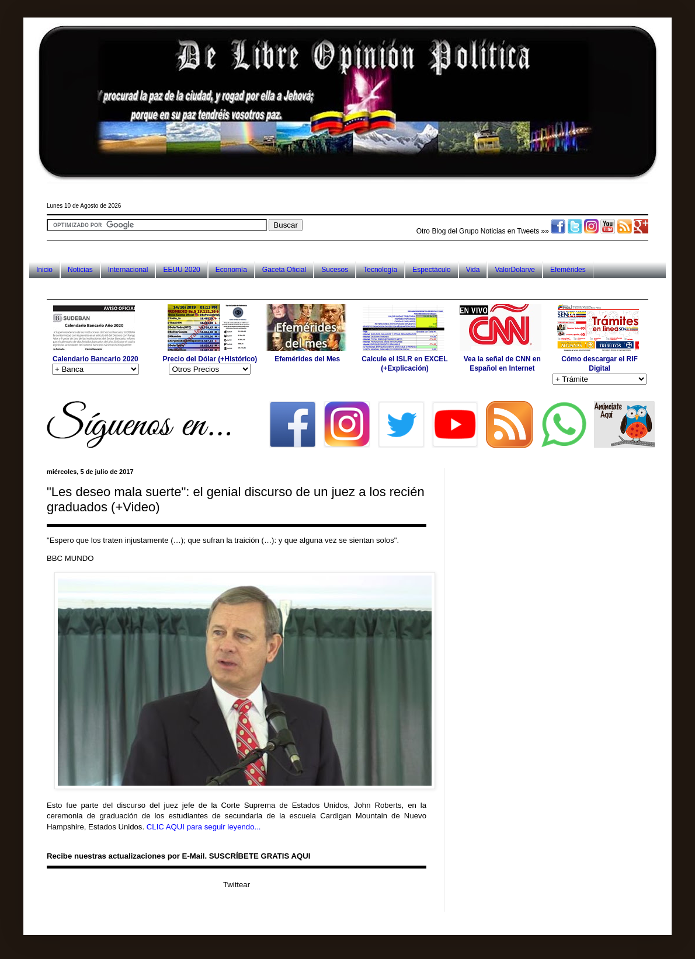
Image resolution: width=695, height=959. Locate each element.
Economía (231, 270)
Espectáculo (431, 270)
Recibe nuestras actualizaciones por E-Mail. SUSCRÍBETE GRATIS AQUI (178, 856)
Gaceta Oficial (284, 270)
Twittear (236, 884)
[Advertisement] (259, 288)
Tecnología (380, 270)
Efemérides (568, 270)
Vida (473, 270)
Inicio (44, 270)
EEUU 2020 (181, 270)
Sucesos (334, 270)
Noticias (80, 270)
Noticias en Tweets (510, 231)
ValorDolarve (514, 270)
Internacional (128, 270)
